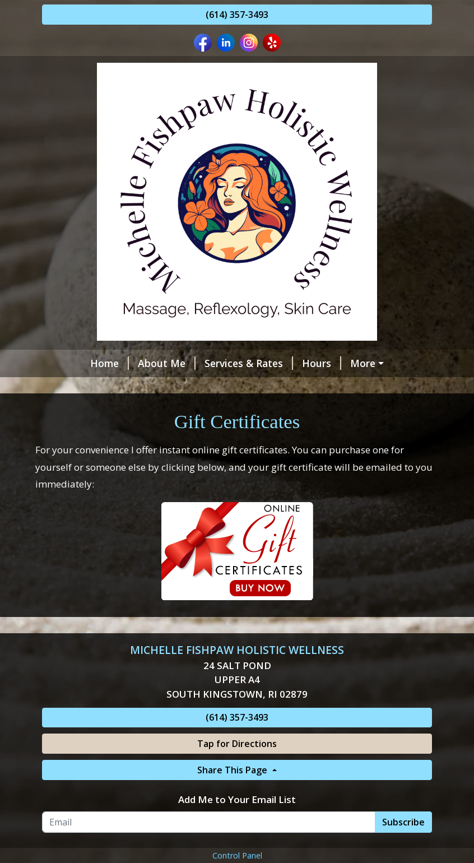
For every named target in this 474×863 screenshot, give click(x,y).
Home (70, 363)
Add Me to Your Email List (237, 822)
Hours (282, 363)
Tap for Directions (237, 767)
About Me (127, 363)
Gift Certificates (169, 387)
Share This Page (233, 793)
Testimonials (251, 387)
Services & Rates (209, 363)
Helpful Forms (350, 363)
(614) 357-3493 (237, 14)
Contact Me (84, 387)
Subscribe (403, 845)
